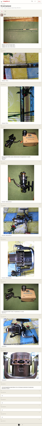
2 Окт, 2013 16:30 (3, 205)
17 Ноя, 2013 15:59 (3, 406)
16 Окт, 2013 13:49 (3, 316)
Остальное (3, 3)
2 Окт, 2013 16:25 (3, 84)
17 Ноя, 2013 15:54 (3, 392)
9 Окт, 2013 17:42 (3, 281)
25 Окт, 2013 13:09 (3, 350)
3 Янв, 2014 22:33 (17, 7)
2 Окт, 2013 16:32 (3, 239)
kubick (12, 7)
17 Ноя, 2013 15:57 (3, 399)
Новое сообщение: (7, 7)
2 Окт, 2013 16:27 (3, 127)
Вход (39, 1)
